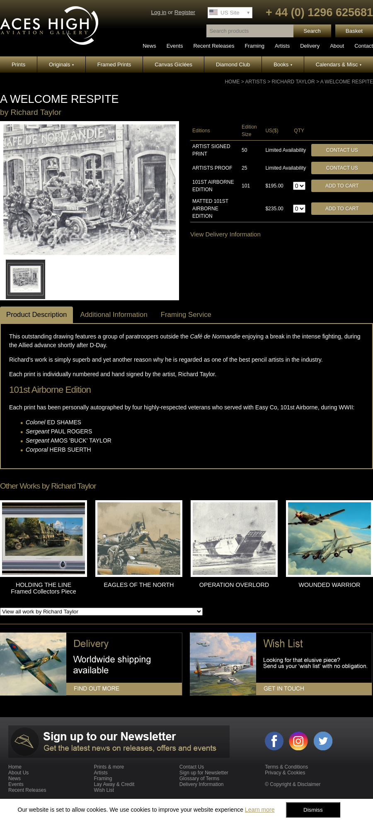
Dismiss (313, 810)
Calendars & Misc (338, 64)
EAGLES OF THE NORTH (139, 585)
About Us (18, 773)
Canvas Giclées (173, 64)
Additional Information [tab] (113, 315)
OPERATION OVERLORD (234, 585)
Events (175, 46)
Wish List (104, 790)
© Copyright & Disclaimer (292, 784)
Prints (18, 64)
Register (184, 12)
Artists (282, 46)
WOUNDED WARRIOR (330, 585)
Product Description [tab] (36, 315)
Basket (354, 31)
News (149, 46)
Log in (158, 12)
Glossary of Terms (199, 778)
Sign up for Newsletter (203, 773)
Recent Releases (213, 46)
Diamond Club (233, 64)
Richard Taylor (293, 82)
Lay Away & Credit (114, 784)
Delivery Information (201, 784)
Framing (254, 46)
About (337, 46)
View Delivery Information (225, 234)
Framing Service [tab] (186, 315)
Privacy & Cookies (285, 773)
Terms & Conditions (286, 767)
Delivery (310, 46)
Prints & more (109, 767)
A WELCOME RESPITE (346, 82)
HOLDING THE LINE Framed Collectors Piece (43, 588)
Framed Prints (114, 64)
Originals (61, 64)
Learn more (260, 809)
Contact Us (342, 150)
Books (283, 64)
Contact (363, 46)
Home (232, 82)
